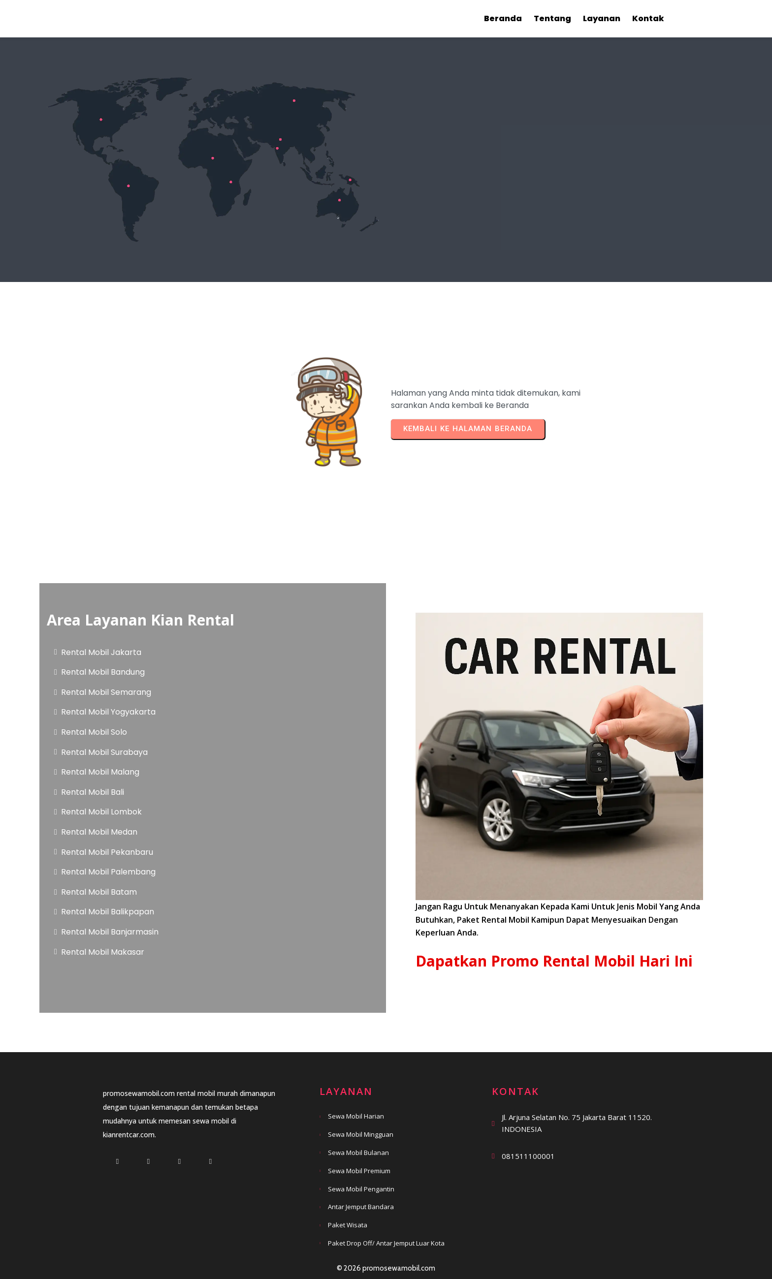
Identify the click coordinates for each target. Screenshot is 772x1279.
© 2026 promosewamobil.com (386, 1268)
